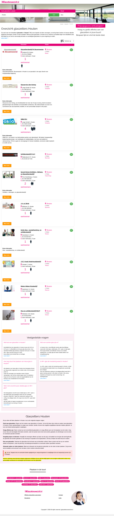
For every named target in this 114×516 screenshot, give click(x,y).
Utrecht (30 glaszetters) (62, 481)
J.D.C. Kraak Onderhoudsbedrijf (31, 261)
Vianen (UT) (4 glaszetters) (14, 481)
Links (60, 498)
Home (61, 24)
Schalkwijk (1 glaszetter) (14, 478)
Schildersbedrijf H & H (28, 154)
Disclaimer (27, 498)
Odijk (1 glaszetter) (44, 478)
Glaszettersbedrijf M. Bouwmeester (32, 49)
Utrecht (66, 24)
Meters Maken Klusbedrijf (29, 286)
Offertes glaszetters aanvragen (32, 495)
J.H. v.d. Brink (25, 203)
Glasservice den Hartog (28, 84)
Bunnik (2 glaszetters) (30, 478)
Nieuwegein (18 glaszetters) (59, 478)
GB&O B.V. (24, 119)
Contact (61, 495)
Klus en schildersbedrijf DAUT (30, 311)
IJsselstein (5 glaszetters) (30, 484)
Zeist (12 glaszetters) (47, 481)
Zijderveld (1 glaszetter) (46, 484)
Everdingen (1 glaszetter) (31, 481)
